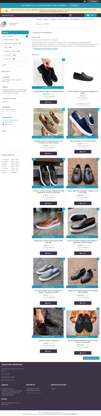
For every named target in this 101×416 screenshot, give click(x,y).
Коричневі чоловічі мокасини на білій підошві (48, 241)
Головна (39, 19)
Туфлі (6, 47)
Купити (49, 102)
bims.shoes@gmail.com (11, 120)
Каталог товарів (63, 19)
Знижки (53, 19)
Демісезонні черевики (11, 43)
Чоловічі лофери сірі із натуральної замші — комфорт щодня (48, 291)
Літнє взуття (8, 55)
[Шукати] (70, 15)
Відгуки (46, 19)
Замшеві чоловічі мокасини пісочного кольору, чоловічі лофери (48, 142)
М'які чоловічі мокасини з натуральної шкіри (83, 92)
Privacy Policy (5, 374)
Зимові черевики (9, 39)
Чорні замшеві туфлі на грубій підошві (48, 91)
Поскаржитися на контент (54, 414)
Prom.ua (60, 412)
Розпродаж (8, 59)
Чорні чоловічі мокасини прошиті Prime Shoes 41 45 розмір (83, 341)
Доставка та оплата (8, 380)
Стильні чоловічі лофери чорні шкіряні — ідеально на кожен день (83, 241)
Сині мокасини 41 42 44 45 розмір (83, 141)
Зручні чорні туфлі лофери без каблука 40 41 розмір (83, 291)
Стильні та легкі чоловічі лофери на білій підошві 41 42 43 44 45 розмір (48, 191)
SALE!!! (4, 64)
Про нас (38, 24)
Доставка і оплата (88, 19)
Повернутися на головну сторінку (46, 49)
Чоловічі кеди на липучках (48, 340)
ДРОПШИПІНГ (75, 19)
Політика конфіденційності (71, 414)
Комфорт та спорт (10, 51)
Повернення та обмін (8, 377)
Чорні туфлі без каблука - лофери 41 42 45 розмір (83, 191)
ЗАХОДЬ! (74, 5)
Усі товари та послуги (90, 358)
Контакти (46, 24)
